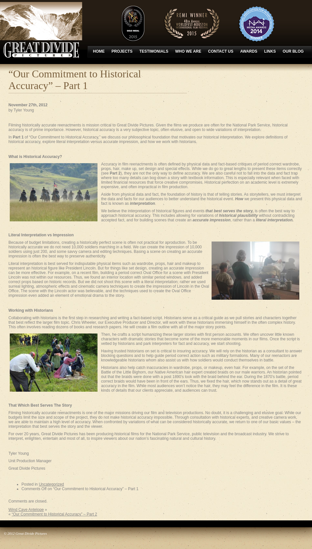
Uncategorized (51, 484)
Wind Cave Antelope (26, 509)
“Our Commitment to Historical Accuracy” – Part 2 (54, 514)
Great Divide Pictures (41, 30)
